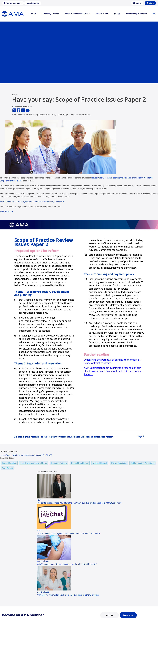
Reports (44, 650)
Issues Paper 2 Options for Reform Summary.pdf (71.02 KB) (26, 455)
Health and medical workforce (34, 463)
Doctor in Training (59, 463)
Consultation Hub (48, 657)
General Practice (9, 463)
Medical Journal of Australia (131, 650)
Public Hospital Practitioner (143, 463)
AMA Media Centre (127, 643)
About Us (5, 643)
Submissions (46, 653)
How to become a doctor (90, 652)
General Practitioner (79, 463)
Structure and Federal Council (13, 650)
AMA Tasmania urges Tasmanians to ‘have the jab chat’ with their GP (67, 564)
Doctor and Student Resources (92, 649)
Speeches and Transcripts (130, 653)
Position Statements (49, 643)
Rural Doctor (7, 468)
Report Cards (46, 646)
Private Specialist (118, 463)
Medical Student (100, 463)
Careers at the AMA (9, 653)
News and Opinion (127, 646)
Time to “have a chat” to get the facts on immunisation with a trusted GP (68, 533)
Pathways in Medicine (89, 656)
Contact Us (6, 646)
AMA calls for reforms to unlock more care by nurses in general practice (68, 595)
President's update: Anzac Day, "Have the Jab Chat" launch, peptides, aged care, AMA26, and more (79, 503)
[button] (13, 3)
